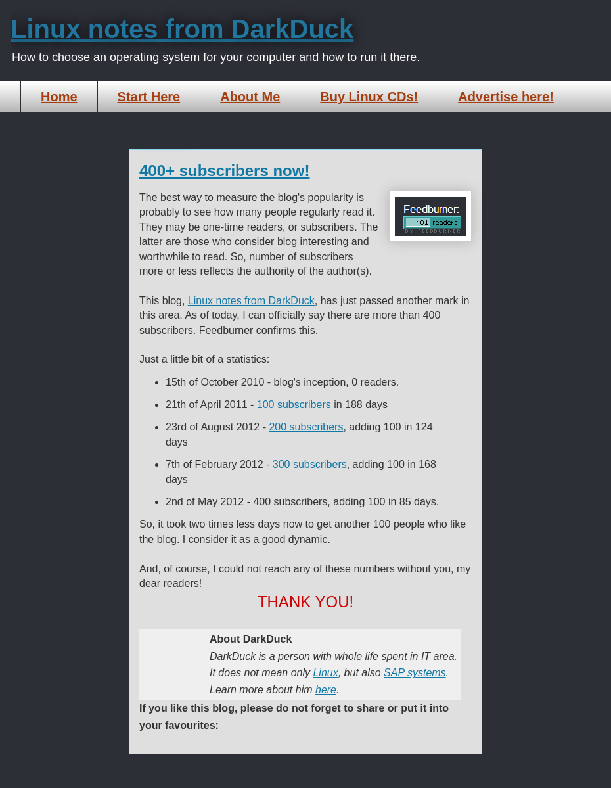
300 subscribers (310, 464)
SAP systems (415, 672)
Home (59, 96)
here (325, 689)
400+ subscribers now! (224, 170)
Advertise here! (506, 96)
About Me (250, 96)
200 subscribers (306, 426)
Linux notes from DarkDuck (182, 28)
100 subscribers (294, 404)
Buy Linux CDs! (369, 96)
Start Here (149, 96)
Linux (325, 672)
